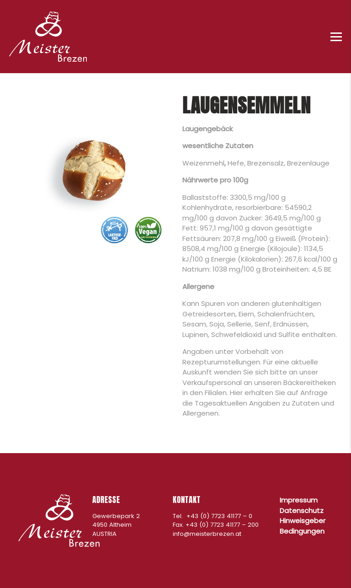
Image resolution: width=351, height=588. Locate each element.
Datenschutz (302, 510)
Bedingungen (302, 531)
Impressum (299, 500)
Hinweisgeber (302, 520)
